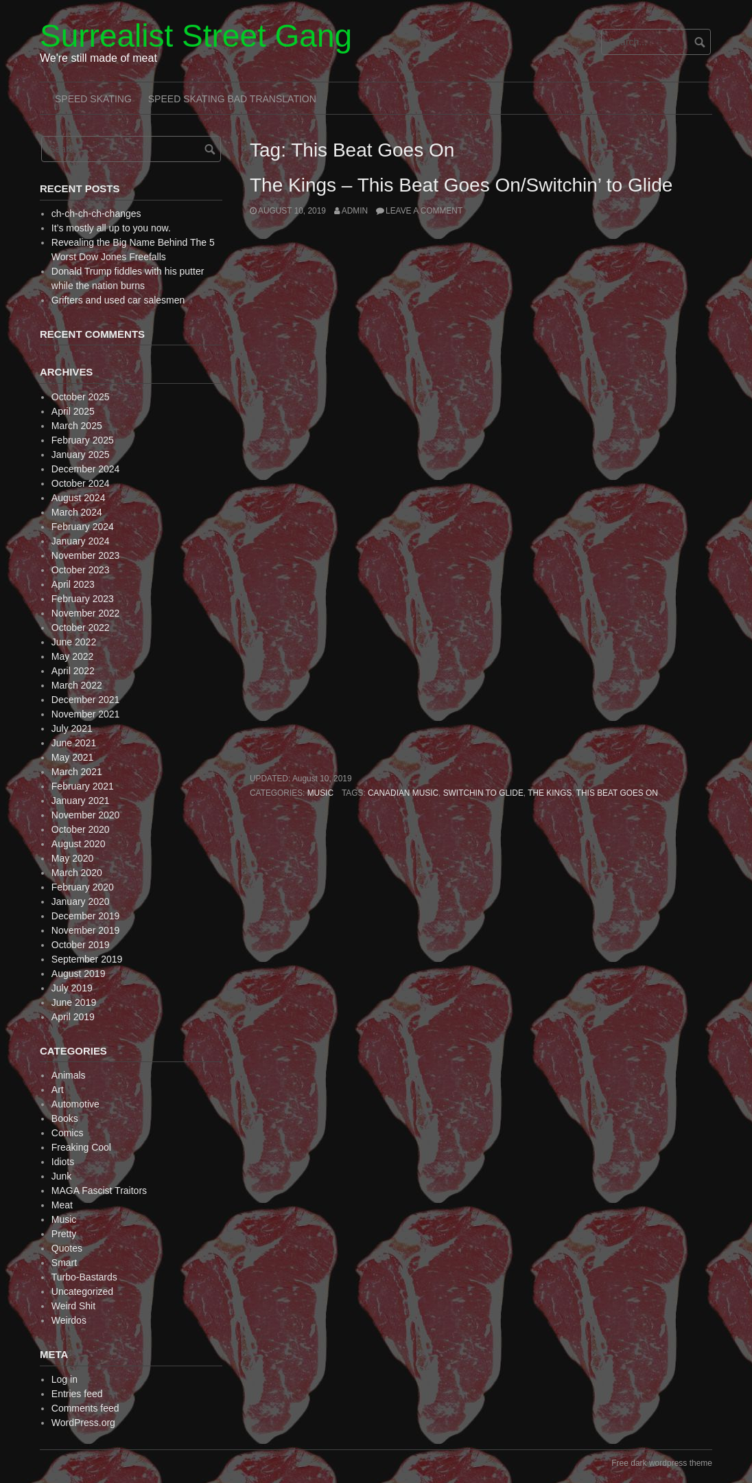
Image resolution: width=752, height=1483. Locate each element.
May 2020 (72, 858)
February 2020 (82, 887)
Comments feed (85, 1408)
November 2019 (85, 930)
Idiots (62, 1161)
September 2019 (87, 959)
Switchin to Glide (483, 793)
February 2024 (82, 526)
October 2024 (80, 483)
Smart (64, 1262)
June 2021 (73, 742)
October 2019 (80, 944)
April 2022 (73, 670)
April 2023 (73, 584)
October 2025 (80, 396)
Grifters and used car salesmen (118, 300)
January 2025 (80, 454)
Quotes (66, 1248)
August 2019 (78, 973)
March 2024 (76, 512)
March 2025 (76, 425)
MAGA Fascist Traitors (99, 1190)
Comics (67, 1132)
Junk (61, 1176)
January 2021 (80, 800)
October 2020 (80, 829)
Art (57, 1089)
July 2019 (72, 987)
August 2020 (78, 843)
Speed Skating (93, 98)
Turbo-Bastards (84, 1277)
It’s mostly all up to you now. (111, 227)
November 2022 (85, 613)
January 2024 (80, 541)
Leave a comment (424, 211)
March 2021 (76, 771)
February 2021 (82, 786)
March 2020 (76, 872)
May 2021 (72, 757)
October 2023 (80, 569)
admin (355, 211)
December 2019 (85, 915)
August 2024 (78, 497)
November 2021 (85, 714)
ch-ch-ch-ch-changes (96, 213)
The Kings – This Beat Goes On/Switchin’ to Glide (461, 185)
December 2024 (85, 468)
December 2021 (85, 699)
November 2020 (85, 814)
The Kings (550, 793)
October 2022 (80, 627)
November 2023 (85, 555)
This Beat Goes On (617, 793)
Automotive (75, 1104)
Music (320, 793)
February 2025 (82, 440)
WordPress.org (83, 1422)
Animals (68, 1075)
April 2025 (73, 411)
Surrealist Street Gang (196, 36)
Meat (62, 1204)
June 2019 (73, 1002)
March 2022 (76, 685)
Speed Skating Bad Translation (232, 98)
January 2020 (80, 901)
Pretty (64, 1233)
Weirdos (68, 1320)
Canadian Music (403, 793)
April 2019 (73, 1016)
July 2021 (72, 728)
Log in (64, 1379)
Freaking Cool (81, 1147)
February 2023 (82, 598)
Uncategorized (82, 1291)
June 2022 (73, 641)
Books (64, 1118)
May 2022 (72, 656)
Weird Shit (73, 1305)
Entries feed (77, 1393)
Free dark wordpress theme (661, 1463)
